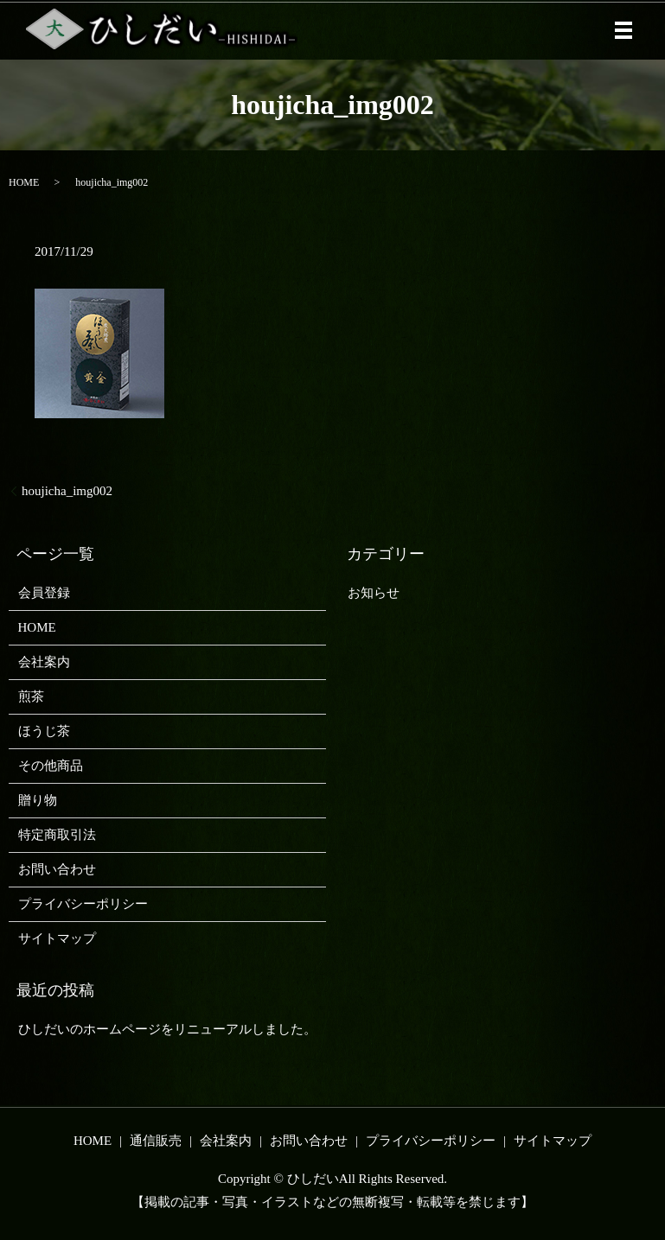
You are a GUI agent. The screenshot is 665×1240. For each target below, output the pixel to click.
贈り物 (37, 800)
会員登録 (44, 593)
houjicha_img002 (67, 491)
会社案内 (44, 662)
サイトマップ (57, 938)
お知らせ (374, 593)
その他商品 (50, 766)
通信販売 (156, 1141)
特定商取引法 (57, 835)
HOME (24, 182)
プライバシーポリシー (83, 904)
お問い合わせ (57, 869)
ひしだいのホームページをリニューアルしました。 (167, 1029)
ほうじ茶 (44, 731)
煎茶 (31, 696)
